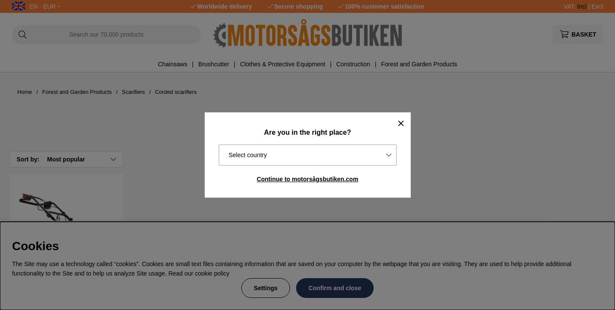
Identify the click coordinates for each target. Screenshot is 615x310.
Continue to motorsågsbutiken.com (308, 179)
